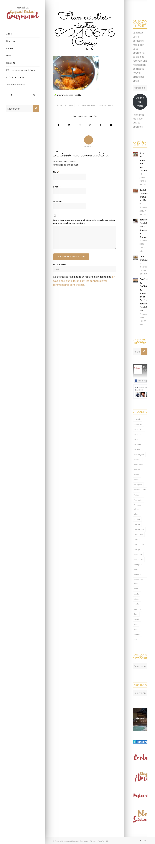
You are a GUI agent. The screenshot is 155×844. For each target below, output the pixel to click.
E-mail (57, 186)
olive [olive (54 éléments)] (142, 544)
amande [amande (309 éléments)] (137, 419)
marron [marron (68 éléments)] (137, 524)
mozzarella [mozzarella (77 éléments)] (138, 534)
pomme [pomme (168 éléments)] (137, 574)
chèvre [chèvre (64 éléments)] (137, 469)
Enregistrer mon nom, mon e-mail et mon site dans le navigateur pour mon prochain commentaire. (84, 222)
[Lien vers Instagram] (34, 95)
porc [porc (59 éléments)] (136, 589)
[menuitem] (23, 34)
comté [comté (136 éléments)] (136, 480)
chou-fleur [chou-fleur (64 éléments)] (138, 464)
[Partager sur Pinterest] (90, 125)
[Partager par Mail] (111, 125)
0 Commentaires (85, 105)
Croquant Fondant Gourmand (76, 839)
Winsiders (106, 839)
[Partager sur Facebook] (58, 125)
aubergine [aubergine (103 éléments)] (138, 424)
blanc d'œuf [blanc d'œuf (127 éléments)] (139, 429)
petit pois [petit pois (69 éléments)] (138, 564)
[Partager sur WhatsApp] (79, 125)
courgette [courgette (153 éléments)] (138, 485)
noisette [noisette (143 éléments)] (137, 539)
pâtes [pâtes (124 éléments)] (136, 599)
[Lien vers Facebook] (11, 95)
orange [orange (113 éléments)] (137, 549)
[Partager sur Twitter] (69, 125)
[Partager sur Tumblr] (100, 125)
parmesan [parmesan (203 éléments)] (138, 554)
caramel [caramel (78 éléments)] (137, 444)
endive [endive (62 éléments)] (137, 490)
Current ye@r (60, 264)
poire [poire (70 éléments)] (136, 569)
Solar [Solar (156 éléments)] (136, 614)
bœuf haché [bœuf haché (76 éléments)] (139, 434)
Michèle (108, 105)
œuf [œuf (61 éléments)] (135, 639)
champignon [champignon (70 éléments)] (139, 454)
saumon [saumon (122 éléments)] (137, 609)
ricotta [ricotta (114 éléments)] (136, 604)
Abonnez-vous (140, 101)
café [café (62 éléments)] (136, 439)
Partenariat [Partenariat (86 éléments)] (138, 559)
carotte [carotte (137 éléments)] (137, 449)
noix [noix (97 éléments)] (136, 544)
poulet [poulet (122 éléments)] (136, 594)
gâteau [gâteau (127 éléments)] (137, 514)
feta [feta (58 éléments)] (144, 490)
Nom (56, 172)
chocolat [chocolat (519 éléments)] (137, 459)
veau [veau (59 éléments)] (136, 624)
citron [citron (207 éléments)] (136, 474)
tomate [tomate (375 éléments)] (137, 619)
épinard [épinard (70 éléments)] (137, 634)
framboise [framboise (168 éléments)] (138, 500)
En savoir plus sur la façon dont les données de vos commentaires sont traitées (84, 280)
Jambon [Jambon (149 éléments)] (137, 519)
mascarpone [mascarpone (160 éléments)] (139, 529)
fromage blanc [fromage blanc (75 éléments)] (137, 507)
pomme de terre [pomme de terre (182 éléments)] (138, 582)
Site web (57, 201)
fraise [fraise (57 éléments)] (136, 495)
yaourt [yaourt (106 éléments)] (136, 629)
